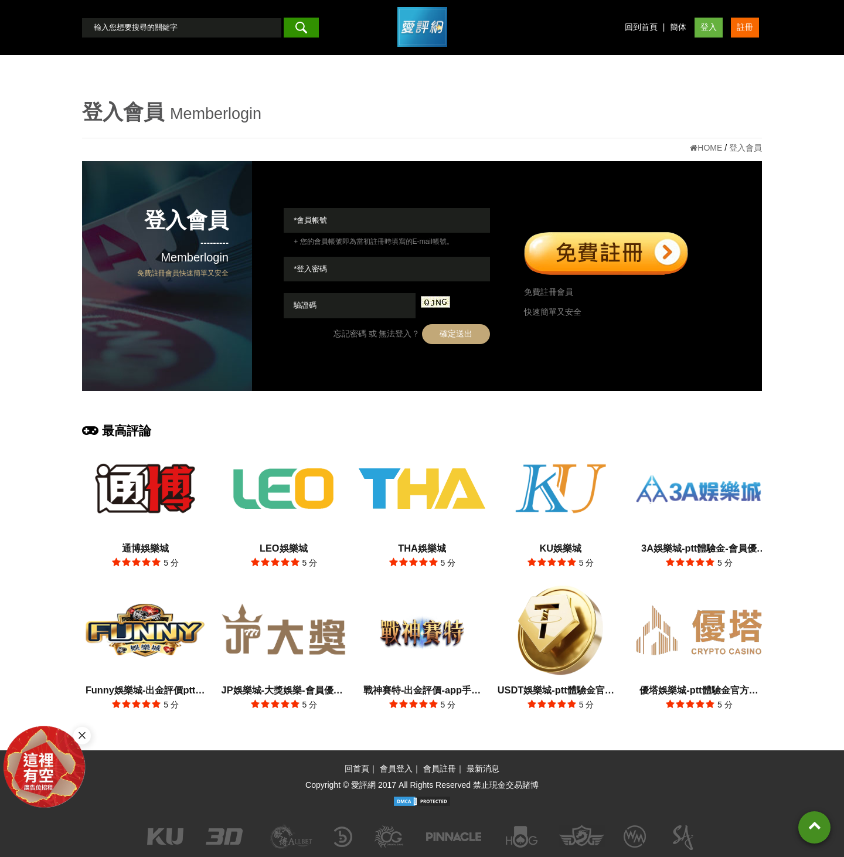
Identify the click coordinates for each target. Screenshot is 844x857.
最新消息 (483, 768)
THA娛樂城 (422, 548)
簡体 (678, 27)
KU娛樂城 (560, 548)
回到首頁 (641, 27)
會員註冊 (439, 768)
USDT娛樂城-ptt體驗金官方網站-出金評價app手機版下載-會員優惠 (561, 691)
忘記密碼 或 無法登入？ (376, 333)
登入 (708, 27)
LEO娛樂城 (284, 548)
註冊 (745, 27)
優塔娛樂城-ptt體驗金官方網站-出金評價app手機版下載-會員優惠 (698, 691)
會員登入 (396, 768)
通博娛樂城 (145, 548)
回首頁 (357, 768)
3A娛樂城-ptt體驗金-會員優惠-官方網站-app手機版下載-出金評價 (699, 549)
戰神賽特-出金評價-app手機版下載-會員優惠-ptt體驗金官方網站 (422, 691)
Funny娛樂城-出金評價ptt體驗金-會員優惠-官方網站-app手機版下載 (145, 691)
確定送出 (456, 333)
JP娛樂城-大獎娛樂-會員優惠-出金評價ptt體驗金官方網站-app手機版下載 (284, 691)
